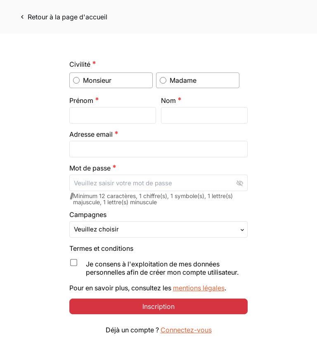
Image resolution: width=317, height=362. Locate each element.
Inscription (158, 316)
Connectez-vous (186, 340)
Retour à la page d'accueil (63, 17)
